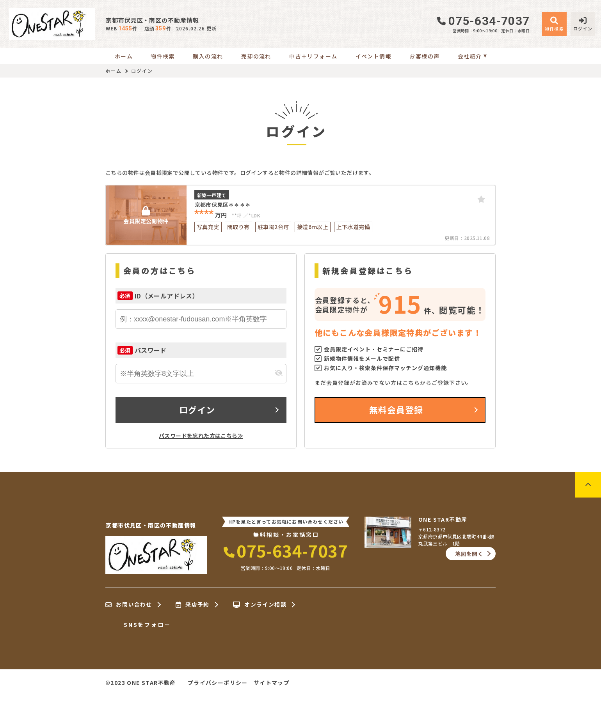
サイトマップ (272, 682)
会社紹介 (470, 56)
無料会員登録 (396, 409)
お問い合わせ (128, 605)
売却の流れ (256, 56)
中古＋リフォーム (313, 56)
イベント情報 (373, 56)
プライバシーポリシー (218, 682)
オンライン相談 (259, 605)
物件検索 (163, 56)
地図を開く (469, 554)
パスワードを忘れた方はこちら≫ (201, 435)
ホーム (124, 56)
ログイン (197, 409)
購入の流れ (208, 56)
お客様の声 (424, 56)
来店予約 (193, 605)
